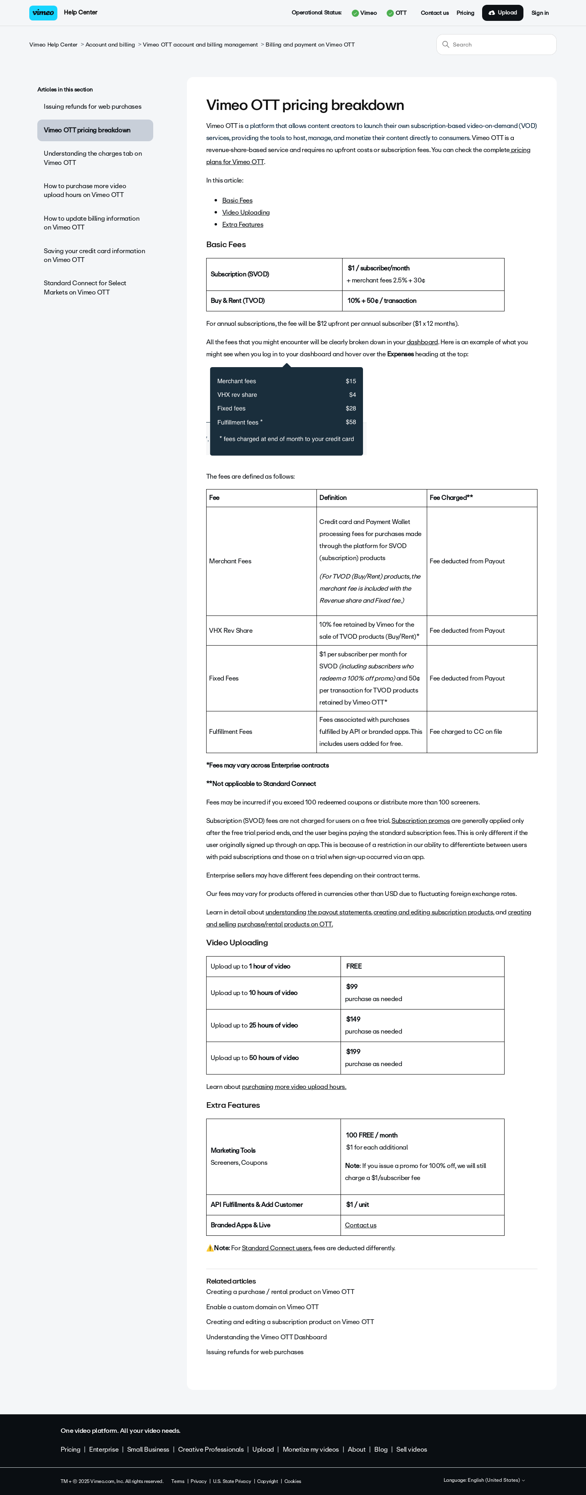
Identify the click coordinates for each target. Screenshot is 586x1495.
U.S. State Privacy (232, 1481)
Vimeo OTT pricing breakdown (87, 130)
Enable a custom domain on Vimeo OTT (262, 1307)
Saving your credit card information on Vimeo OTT (94, 255)
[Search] (496, 45)
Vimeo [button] (364, 13)
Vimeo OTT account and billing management (200, 44)
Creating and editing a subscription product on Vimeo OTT (290, 1321)
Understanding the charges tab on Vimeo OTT (93, 158)
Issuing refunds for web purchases (92, 106)
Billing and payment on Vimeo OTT (310, 44)
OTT (396, 13)
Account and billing (110, 44)
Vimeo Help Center (53, 44)
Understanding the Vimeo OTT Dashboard (266, 1337)
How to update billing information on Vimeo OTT (91, 223)
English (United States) (497, 1480)
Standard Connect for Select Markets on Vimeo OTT (85, 287)
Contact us (435, 13)
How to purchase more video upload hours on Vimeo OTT (85, 190)
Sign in (540, 13)
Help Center (80, 12)
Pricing (465, 13)
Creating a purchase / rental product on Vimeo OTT (280, 1291)
